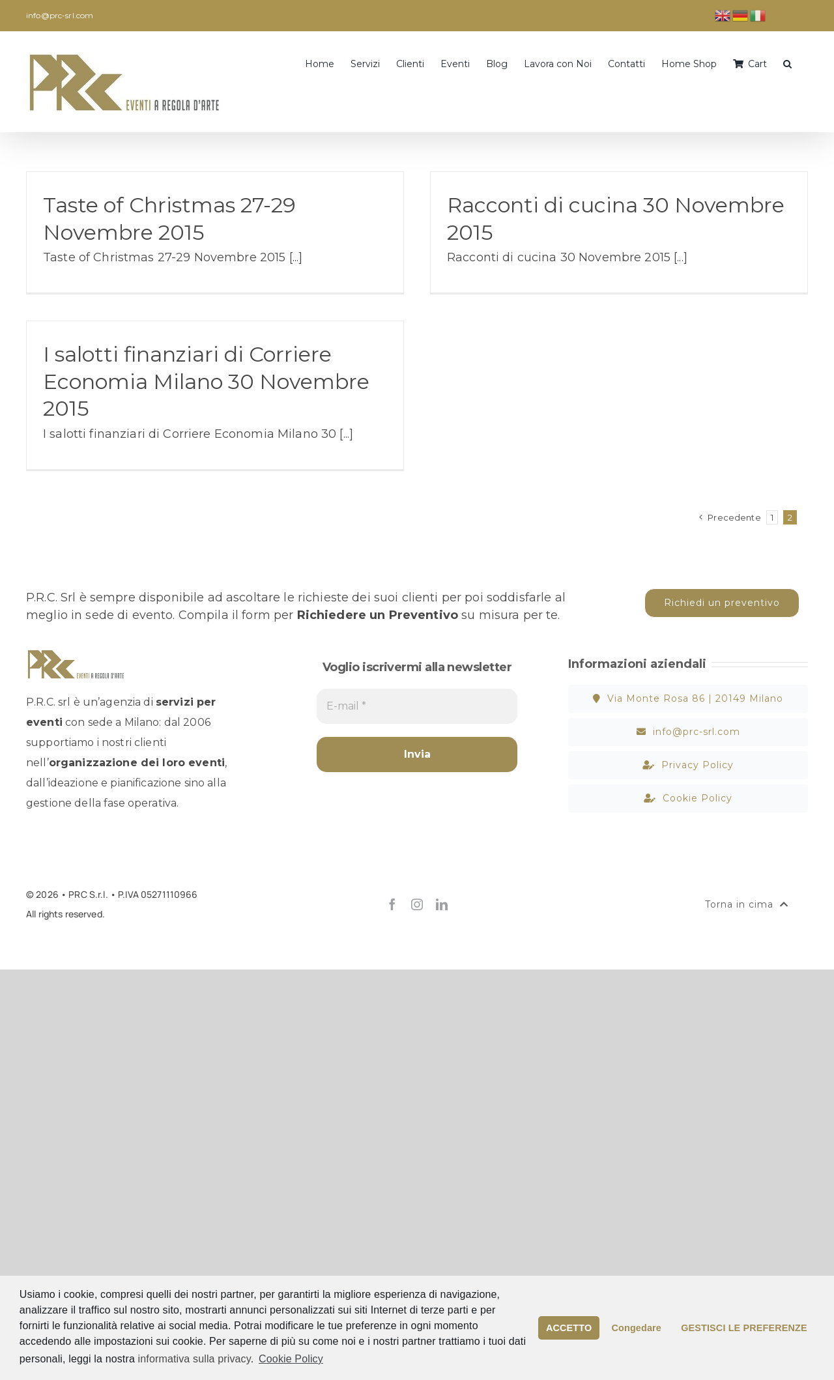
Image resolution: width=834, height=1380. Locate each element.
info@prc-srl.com (59, 15)
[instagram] (417, 904)
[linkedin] (442, 904)
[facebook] (392, 904)
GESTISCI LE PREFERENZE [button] (744, 1328)
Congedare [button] (636, 1328)
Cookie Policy (291, 1358)
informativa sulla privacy (194, 1358)
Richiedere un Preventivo (377, 615)
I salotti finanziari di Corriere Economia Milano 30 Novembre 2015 (206, 381)
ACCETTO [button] (569, 1328)
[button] (787, 62)
